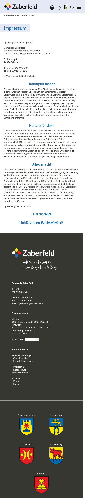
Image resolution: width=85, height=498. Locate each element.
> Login (15, 384)
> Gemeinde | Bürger (22, 355)
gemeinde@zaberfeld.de (23, 75)
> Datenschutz (19, 369)
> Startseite (9, 15)
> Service (19, 15)
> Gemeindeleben (20, 358)
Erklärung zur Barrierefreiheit (42, 222)
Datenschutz (42, 214)
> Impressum (18, 366)
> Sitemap (16, 378)
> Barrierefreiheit (20, 372)
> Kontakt (17, 381)
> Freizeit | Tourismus (22, 361)
